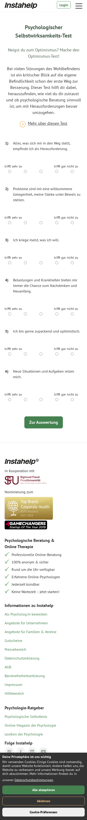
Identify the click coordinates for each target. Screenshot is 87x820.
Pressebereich (15, 649)
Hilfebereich (14, 693)
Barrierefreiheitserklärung (25, 675)
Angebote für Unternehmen (26, 623)
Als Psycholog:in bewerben (26, 614)
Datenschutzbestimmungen (34, 780)
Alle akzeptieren (43, 790)
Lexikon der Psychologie (24, 734)
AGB (8, 667)
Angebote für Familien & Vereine (30, 631)
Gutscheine (13, 640)
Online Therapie (19, 546)
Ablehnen (43, 801)
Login (63, 5)
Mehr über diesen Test (47, 123)
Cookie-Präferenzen (43, 812)
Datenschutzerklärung (22, 658)
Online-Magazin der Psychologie (30, 725)
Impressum (13, 684)
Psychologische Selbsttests (26, 716)
